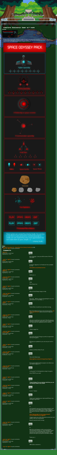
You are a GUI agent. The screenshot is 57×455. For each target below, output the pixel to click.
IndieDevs (4, 394)
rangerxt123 (5, 315)
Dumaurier (4, 423)
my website (43, 39)
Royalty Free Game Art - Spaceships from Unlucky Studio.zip (18, 247)
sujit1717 (4, 260)
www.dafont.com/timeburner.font (37, 267)
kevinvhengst (5, 332)
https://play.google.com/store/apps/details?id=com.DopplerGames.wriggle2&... (40, 415)
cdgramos (4, 252)
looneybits (4, 386)
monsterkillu (5, 294)
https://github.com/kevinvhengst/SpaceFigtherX (41, 359)
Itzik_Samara (5, 440)
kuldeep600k (5, 366)
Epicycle (4, 402)
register (9, 248)
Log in (4, 248)
